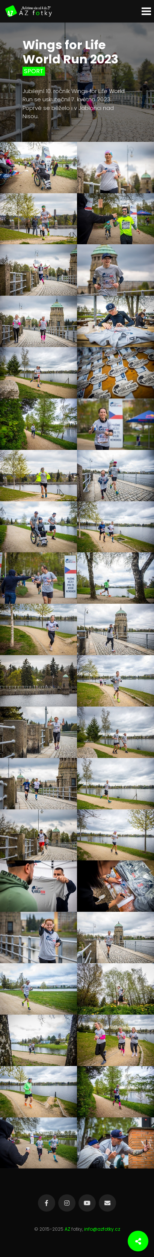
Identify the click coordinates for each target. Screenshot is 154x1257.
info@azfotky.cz (102, 1229)
